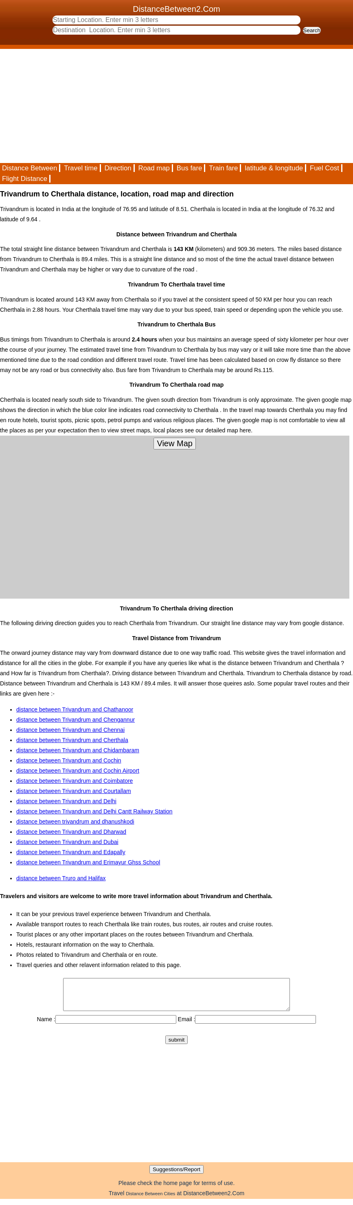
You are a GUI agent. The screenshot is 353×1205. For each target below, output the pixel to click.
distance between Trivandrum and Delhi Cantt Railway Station (94, 811)
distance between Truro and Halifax (60, 878)
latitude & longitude (274, 168)
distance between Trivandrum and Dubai (67, 842)
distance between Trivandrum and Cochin (68, 760)
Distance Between (29, 168)
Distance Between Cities (150, 1199)
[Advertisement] (176, 106)
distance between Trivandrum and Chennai (70, 730)
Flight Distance (24, 179)
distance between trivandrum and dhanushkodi (75, 821)
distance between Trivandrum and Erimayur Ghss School (88, 862)
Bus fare (189, 168)
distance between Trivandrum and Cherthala (72, 740)
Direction (117, 168)
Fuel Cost (324, 168)
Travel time (80, 168)
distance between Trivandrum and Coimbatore (74, 781)
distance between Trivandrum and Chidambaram (77, 750)
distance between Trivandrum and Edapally (70, 852)
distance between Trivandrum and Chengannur (75, 719)
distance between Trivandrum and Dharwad (71, 831)
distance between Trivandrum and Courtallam (73, 791)
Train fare (223, 168)
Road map (154, 168)
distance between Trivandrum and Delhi (66, 801)
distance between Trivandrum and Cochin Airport (77, 770)
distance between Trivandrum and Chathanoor (74, 709)
